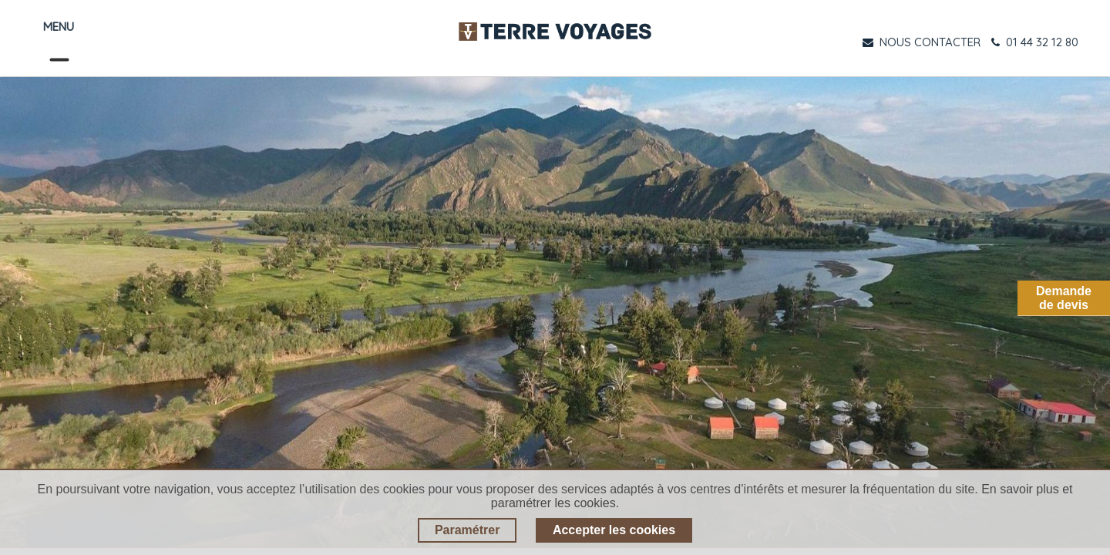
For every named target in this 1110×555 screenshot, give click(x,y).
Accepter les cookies (614, 529)
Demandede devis (1064, 297)
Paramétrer (467, 529)
